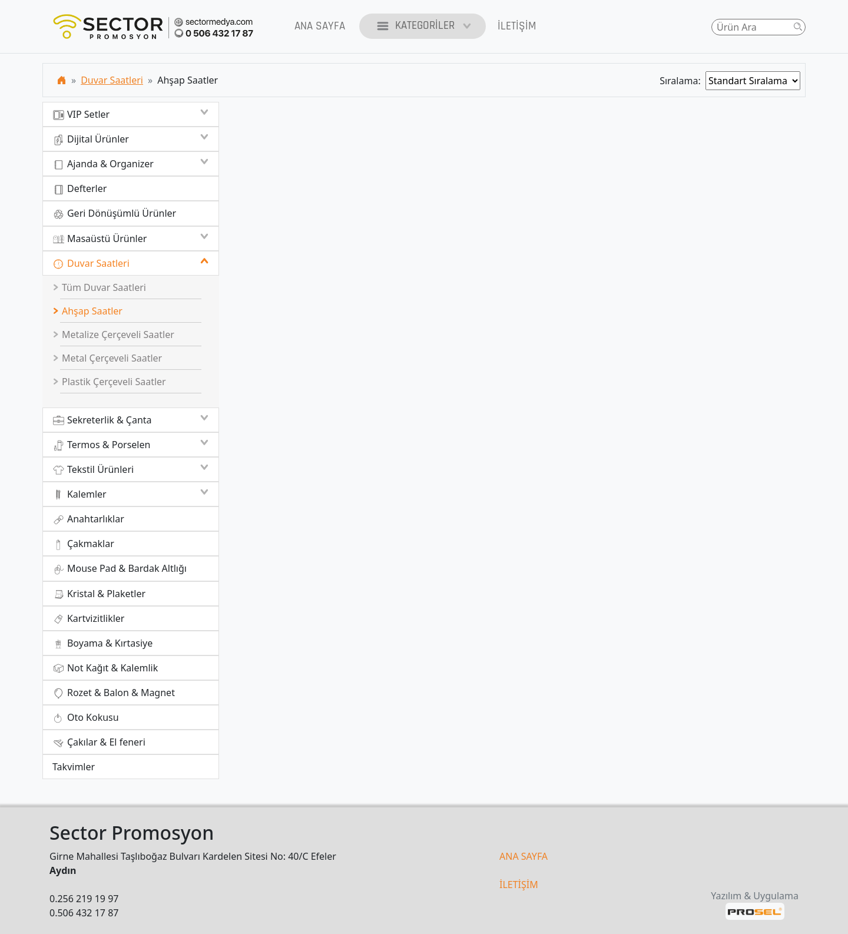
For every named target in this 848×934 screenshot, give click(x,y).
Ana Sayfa (319, 26)
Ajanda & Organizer (130, 164)
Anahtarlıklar (88, 519)
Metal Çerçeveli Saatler (108, 358)
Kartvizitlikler (88, 618)
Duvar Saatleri (112, 80)
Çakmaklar (83, 544)
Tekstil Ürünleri (130, 469)
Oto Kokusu (85, 717)
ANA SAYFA (523, 856)
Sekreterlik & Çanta (130, 420)
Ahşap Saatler (87, 310)
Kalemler (130, 494)
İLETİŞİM (518, 884)
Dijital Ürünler (130, 139)
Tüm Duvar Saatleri (99, 287)
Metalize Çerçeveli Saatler (113, 334)
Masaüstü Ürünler (130, 238)
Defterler (79, 189)
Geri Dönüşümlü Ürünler (114, 213)
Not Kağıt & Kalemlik (105, 668)
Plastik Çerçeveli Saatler (109, 381)
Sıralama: (682, 80)
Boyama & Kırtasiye (102, 643)
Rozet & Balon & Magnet (113, 693)
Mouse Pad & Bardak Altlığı (119, 568)
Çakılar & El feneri (98, 742)
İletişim (517, 26)
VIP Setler (130, 114)
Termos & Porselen (130, 445)
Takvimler (73, 766)
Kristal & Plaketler (98, 594)
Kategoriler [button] (422, 26)
